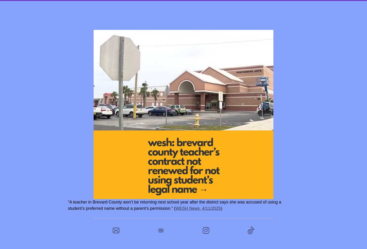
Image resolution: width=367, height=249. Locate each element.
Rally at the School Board (216, 5)
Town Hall (170, 5)
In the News (262, 5)
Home (97, 5)
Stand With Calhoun (131, 5)
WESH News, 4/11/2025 (198, 208)
